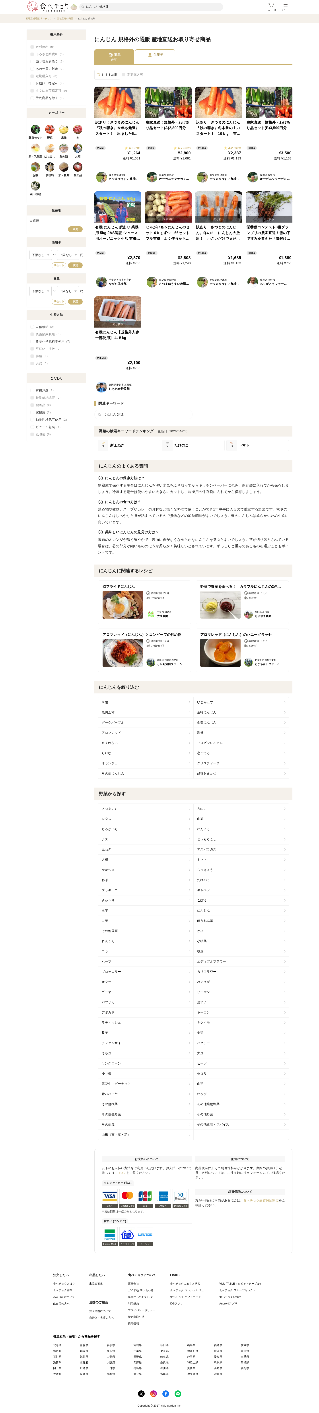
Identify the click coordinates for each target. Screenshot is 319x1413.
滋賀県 (57, 1362)
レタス (106, 819)
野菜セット (36, 137)
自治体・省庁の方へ (101, 1317)
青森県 (84, 1345)
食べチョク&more (230, 1296)
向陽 (105, 702)
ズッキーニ (110, 890)
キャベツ (203, 890)
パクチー (203, 1043)
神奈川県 (192, 1351)
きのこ (202, 808)
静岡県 (191, 1356)
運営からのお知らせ (140, 1296)
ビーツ (202, 1063)
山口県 (111, 1368)
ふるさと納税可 (50, 54)
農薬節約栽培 (49, 334)
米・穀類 (63, 175)
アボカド (108, 1012)
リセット (59, 265)
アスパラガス (206, 849)
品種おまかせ (206, 773)
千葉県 (138, 1351)
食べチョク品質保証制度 (261, 1200)
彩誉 (200, 732)
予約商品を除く (50, 98)
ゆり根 (106, 1073)
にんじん (203, 910)
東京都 (164, 1351)
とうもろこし (206, 839)
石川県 (57, 1356)
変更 (75, 229)
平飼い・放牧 (49, 349)
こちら (120, 1172)
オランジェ (110, 763)
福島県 (218, 1345)
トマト (202, 859)
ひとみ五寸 (205, 702)
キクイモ (203, 1022)
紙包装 (44, 434)
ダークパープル (113, 722)
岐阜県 (164, 1356)
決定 (75, 265)
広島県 (84, 1368)
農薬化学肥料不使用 (54, 342)
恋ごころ (203, 753)
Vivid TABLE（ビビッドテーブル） (240, 1283)
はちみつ (49, 156)
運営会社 (133, 1283)
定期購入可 (135, 74)
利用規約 (133, 1303)
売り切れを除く (50, 62)
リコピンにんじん (210, 743)
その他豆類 (110, 931)
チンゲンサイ (111, 1043)
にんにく (203, 829)
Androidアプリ (228, 1303)
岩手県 (111, 1345)
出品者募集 (96, 1283)
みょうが (203, 982)
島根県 (245, 1362)
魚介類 (64, 156)
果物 (64, 137)
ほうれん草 (205, 920)
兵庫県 (138, 1362)
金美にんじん (206, 722)
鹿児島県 (192, 1374)
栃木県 (57, 1351)
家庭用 (44, 412)
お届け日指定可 (50, 83)
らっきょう (205, 869)
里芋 (105, 910)
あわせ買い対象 (50, 69)
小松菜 (202, 941)
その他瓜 (108, 1124)
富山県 (245, 1351)
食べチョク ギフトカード (185, 1296)
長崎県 (84, 1374)
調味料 (50, 175)
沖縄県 (218, 1374)
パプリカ (108, 1002)
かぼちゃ (108, 869)
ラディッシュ (111, 1022)
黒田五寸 (108, 712)
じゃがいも (110, 829)
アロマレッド (111, 732)
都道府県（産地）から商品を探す (76, 1336)
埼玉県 (111, 1351)
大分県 (138, 1374)
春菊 (200, 1033)
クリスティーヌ (208, 763)
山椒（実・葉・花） (116, 1134)
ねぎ (105, 880)
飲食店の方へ (61, 1303)
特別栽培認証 (49, 398)
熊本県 (111, 1374)
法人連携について (100, 1311)
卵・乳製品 (36, 156)
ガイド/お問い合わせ (141, 1290)
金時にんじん (206, 712)
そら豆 (106, 1053)
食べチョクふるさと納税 (185, 1283)
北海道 (57, 1345)
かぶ (200, 931)
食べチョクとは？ (64, 1283)
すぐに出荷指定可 (52, 91)
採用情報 (133, 1323)
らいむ (106, 753)
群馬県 (84, 1351)
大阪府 (111, 1362)
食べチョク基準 (62, 1290)
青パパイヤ (110, 1094)
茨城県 (245, 1345)
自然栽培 (46, 327)
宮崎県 (164, 1374)
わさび (202, 1094)
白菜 (105, 920)
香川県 (164, 1368)
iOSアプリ (176, 1303)
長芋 (105, 1033)
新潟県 (218, 1351)
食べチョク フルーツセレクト (237, 1290)
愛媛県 (191, 1368)
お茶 (35, 175)
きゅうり (108, 900)
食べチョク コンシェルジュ (187, 1290)
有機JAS (45, 390)
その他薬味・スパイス (213, 1124)
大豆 (200, 1053)
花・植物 (35, 194)
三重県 (245, 1356)
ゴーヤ (106, 992)
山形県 (191, 1345)
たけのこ (203, 880)
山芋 (200, 1083)
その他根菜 (110, 1104)
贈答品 (44, 405)
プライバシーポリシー (142, 1310)
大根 (105, 859)
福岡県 (245, 1368)
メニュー (285, 7)
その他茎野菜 (111, 1114)
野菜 (50, 137)
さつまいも (110, 808)
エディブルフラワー (211, 961)
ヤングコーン (111, 1063)
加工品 (78, 175)
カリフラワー (206, 971)
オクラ (106, 982)
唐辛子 (202, 1002)
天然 (42, 363)
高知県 (218, 1368)
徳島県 (138, 1368)
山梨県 (111, 1356)
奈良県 (164, 1362)
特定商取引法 (136, 1316)
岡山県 (57, 1368)
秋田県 (164, 1345)
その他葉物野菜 (208, 1104)
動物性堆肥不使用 (52, 420)
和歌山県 (192, 1362)
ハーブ (106, 961)
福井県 (84, 1356)
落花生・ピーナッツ (116, 1083)
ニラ (105, 951)
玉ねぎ (106, 849)
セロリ (202, 1073)
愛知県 (218, 1356)
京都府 (84, 1362)
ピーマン (203, 992)
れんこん (108, 941)
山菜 (200, 819)
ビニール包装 (49, 427)
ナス (105, 839)
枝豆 (200, 951)
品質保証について (64, 1296)
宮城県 (138, 1345)
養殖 (42, 356)
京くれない (110, 743)
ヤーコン (203, 1012)
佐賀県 (57, 1374)
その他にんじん (113, 773)
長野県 (138, 1356)
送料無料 (46, 47)
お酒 (78, 156)
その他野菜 (205, 1114)
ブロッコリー (111, 971)
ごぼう (202, 900)
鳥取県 (218, 1362)
